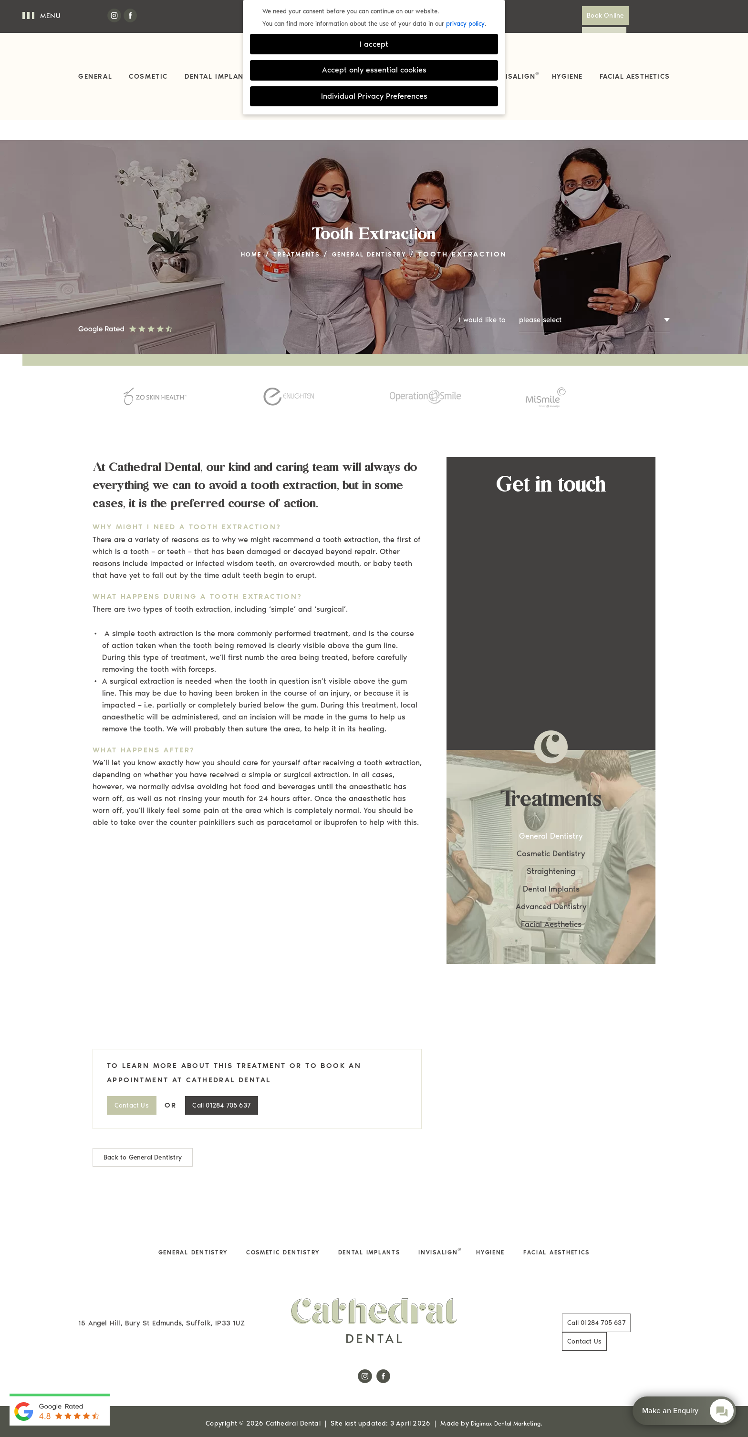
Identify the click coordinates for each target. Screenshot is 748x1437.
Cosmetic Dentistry (551, 833)
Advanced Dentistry (551, 886)
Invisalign (516, 76)
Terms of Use (362, 1401)
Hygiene (567, 76)
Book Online (579, 15)
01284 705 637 (238, 1084)
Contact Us (641, 15)
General (95, 76)
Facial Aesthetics (635, 76)
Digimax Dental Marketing (505, 1385)
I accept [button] (374, 44)
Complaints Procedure (288, 1401)
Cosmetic (148, 76)
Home (238, 233)
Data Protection (493, 1401)
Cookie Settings (560, 1401)
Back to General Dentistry (147, 1137)
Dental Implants (219, 76)
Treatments (291, 233)
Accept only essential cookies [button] (374, 69)
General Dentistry (376, 233)
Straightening (551, 850)
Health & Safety (426, 1401)
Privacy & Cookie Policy (199, 1401)
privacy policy (465, 23)
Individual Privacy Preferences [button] (374, 96)
